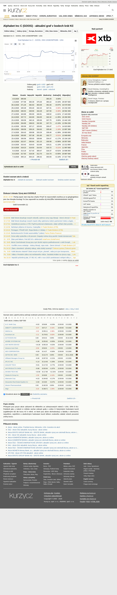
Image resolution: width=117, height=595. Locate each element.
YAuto (99, 1)
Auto (85, 466)
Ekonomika (46, 471)
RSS (88, 501)
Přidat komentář (11, 210)
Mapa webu (90, 476)
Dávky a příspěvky (29, 477)
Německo (84, 138)
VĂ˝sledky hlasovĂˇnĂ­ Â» (88, 224)
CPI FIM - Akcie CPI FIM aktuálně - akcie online (25, 453)
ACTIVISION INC (10, 338)
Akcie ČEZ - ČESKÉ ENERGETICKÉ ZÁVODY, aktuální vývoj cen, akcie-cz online (38, 443)
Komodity (39, 6)
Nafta (58, 482)
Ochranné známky (69, 474)
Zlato (45, 6)
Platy (36, 474)
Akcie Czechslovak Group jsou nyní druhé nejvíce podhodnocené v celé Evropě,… (41, 242)
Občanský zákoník (69, 476)
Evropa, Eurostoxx (36, 31)
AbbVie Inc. (9, 331)
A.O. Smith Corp (10, 324)
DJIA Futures (86, 119)
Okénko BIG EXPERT (90, 76)
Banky (25, 463)
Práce (87, 6)
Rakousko (84, 140)
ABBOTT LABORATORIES (14, 328)
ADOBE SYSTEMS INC (13, 341)
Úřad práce (26, 474)
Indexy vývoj (21, 31)
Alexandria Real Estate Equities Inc (16, 382)
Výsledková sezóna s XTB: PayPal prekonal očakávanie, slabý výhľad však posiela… (42, 224)
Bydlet (110, 1)
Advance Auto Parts (11, 348)
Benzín (54, 482)
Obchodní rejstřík (86, 1)
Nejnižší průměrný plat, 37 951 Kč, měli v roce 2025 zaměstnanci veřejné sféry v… (42, 257)
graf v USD (41, 84)
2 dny (72, 309)
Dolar (35, 469)
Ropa (45, 482)
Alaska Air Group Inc (12, 375)
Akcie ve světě (73, 260)
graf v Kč (50, 87)
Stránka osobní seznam (66, 180)
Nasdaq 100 (86, 123)
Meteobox (104, 1)
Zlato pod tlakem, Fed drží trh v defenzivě (26, 239)
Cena (89, 466)
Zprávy (10, 6)
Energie (67, 6)
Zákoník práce (68, 479)
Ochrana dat (48, 493)
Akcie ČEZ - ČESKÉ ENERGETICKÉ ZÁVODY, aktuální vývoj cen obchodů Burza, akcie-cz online (43, 448)
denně (39, 89)
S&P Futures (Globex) (89, 130)
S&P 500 (85, 128)
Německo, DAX (65, 31)
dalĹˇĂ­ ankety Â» (106, 224)
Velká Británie (86, 142)
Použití (82, 501)
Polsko (83, 151)
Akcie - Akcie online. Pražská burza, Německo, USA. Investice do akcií (34, 427)
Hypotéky (56, 6)
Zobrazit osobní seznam (45, 180)
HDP (52, 471)
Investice (11, 19)
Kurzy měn (31, 6)
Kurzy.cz (5, 19)
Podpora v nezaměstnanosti (31, 482)
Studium (115, 1)
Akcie (16, 19)
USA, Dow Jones (51, 31)
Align (7, 389)
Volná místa (32, 472)
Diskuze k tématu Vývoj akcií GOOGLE (19, 193)
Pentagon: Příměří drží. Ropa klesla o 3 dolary (28, 230)
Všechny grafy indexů (88, 156)
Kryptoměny (47, 474)
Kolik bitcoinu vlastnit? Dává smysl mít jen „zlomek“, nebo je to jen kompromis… (41, 251)
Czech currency (88, 481)
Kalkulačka (74, 6)
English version (88, 479)
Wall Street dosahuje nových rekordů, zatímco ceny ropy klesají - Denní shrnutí (40, 218)
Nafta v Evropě (47, 484)
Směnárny (26, 469)
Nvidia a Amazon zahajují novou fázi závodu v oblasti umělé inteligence (101, 93)
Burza (45, 466)
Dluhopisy (46, 469)
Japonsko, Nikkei (96, 16)
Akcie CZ (16, 6)
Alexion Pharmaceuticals (13, 385)
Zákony (81, 6)
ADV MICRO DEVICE (12, 345)
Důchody (26, 485)
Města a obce (68, 466)
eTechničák (91, 471)
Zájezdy (94, 1)
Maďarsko (84, 154)
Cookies (57, 493)
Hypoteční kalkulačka (9, 481)
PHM (49, 482)
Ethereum (59, 474)
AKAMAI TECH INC (11, 372)
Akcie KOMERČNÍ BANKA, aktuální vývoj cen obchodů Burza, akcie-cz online (36, 440)
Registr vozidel (88, 469)
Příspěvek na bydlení (9, 474)
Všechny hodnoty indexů (89, 158)
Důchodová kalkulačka (10, 469)
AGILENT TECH (10, 365)
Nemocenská (27, 480)
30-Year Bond (86, 133)
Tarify (62, 6)
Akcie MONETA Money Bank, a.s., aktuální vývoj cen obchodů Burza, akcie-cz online (39, 450)
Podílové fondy (54, 469)
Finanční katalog (88, 473)
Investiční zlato (51, 479)
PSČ (73, 466)
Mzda (32, 474)
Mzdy (56, 471)
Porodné (34, 480)
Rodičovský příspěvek (9, 476)
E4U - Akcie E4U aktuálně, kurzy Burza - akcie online (27, 445)
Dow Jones (86, 117)
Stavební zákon (68, 481)
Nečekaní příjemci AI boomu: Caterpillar (26, 227)
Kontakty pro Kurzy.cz (88, 499)
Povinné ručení (7, 484)
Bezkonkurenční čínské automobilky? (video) (27, 233)
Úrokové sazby (27, 466)
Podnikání (67, 463)
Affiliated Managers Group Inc (15, 358)
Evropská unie (86, 136)
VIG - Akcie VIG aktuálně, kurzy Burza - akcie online (27, 435)
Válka (91, 6)
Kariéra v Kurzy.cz (86, 496)
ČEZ (49, 466)
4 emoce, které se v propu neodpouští (98, 102)
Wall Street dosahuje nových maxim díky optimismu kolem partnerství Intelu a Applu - (42, 221)
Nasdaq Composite (88, 121)
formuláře (70, 484)
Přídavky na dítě (8, 471)
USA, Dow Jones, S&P (33, 19)
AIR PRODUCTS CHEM (13, 368)
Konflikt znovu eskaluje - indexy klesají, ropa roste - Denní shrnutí (35, 245)
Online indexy (9, 31)
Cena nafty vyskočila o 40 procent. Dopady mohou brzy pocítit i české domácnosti (41, 236)
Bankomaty (32, 463)
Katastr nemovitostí (69, 469)
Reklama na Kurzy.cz (88, 493)
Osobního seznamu (40, 394)
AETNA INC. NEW (11, 355)
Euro (32, 469)
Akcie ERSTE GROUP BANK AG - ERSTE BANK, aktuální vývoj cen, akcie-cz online (39, 455)
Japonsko (84, 147)
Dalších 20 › (64, 159)
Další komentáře (19, 205)
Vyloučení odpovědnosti (53, 496)
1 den (67, 309)
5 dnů (76, 309)
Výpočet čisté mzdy (9, 466)
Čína (83, 149)
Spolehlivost (95, 466)
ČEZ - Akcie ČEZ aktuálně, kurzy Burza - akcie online (27, 430)
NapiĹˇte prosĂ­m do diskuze (91, 214)
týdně (45, 89)
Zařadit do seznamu (25, 180)
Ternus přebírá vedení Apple (99, 84)
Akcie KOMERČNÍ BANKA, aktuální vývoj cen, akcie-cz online (31, 437)
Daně (65, 484)
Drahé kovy (47, 477)
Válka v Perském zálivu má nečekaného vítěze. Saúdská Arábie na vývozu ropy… (41, 254)
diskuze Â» (98, 224)
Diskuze (96, 6)
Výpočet (14, 463)
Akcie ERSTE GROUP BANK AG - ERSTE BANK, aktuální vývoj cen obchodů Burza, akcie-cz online (43, 432)
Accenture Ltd (9, 334)
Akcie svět (23, 6)
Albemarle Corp (10, 378)
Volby (85, 476)
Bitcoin (50, 6)
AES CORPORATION (12, 351)
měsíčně (52, 89)
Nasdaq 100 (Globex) (89, 126)
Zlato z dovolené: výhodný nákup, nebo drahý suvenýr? (31, 248)
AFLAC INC (9, 361)
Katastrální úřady (69, 471)
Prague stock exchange (91, 484)
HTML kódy (95, 501)
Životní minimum (8, 479)
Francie (84, 145)
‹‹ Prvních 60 (35, 159)
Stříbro (59, 479)
